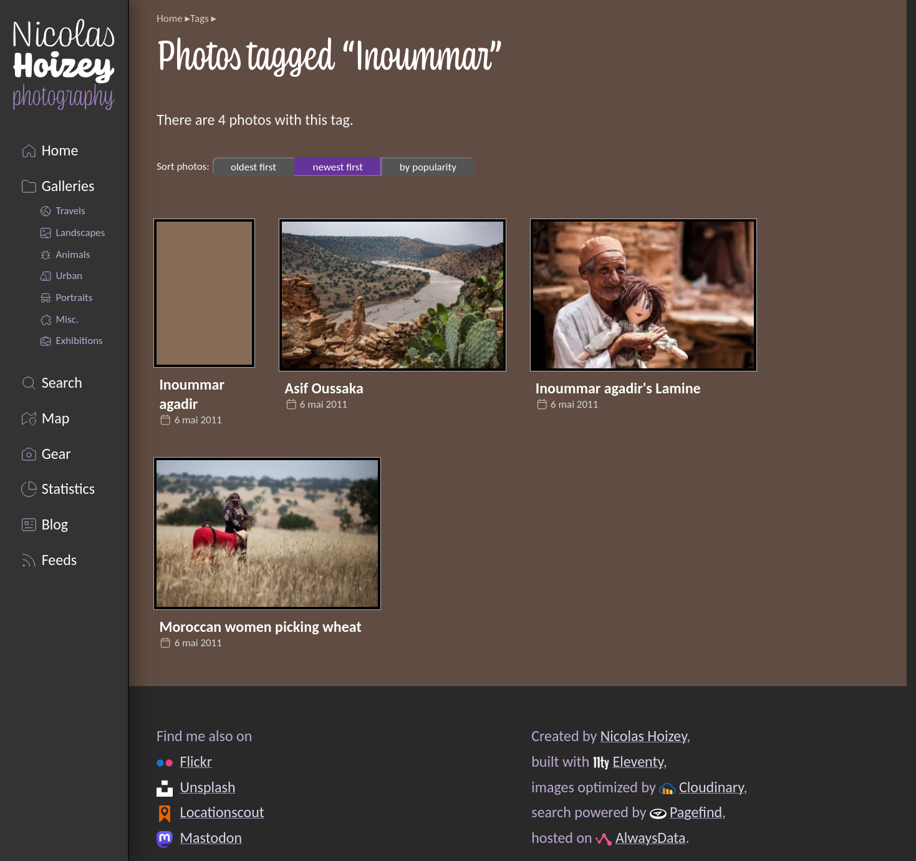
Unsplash (208, 787)
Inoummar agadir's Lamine (618, 388)
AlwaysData (650, 838)
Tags (199, 18)
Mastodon (211, 838)
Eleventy (638, 761)
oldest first (253, 166)
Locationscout (222, 812)
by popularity (428, 166)
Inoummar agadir (191, 394)
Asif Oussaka (324, 388)
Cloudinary (711, 787)
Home (169, 18)
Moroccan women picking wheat (260, 626)
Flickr (196, 761)
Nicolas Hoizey (643, 736)
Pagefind (696, 812)
